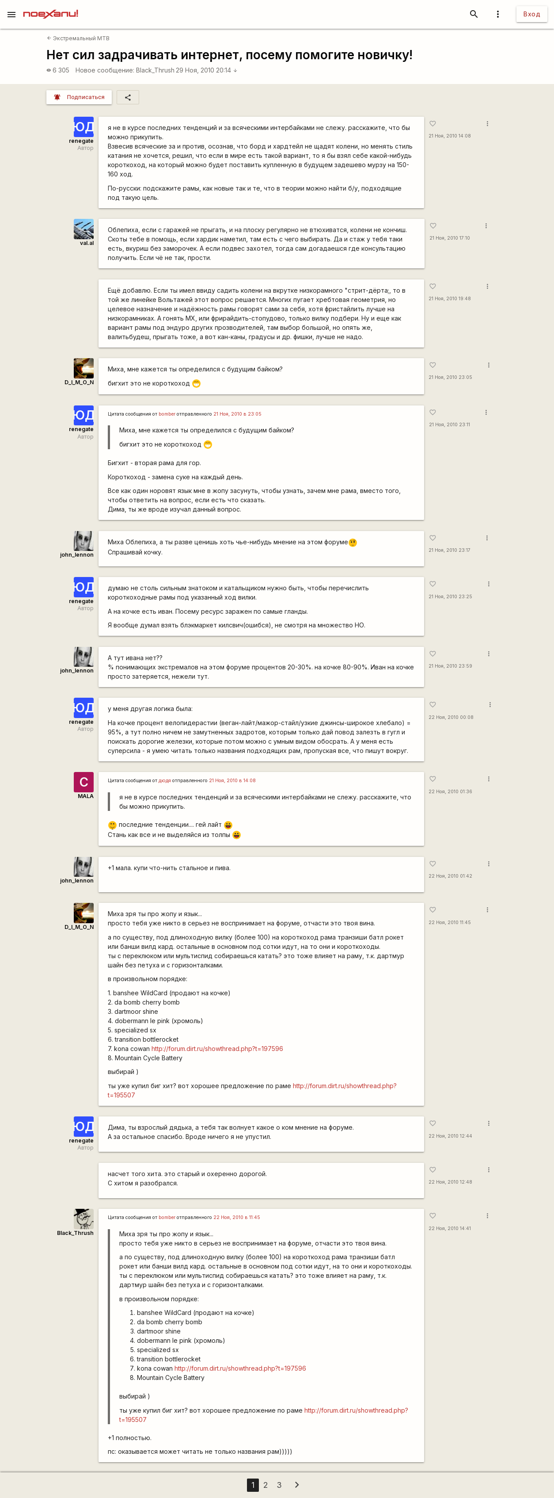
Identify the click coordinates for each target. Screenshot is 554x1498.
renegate (81, 141)
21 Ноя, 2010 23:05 (450, 377)
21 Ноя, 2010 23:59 (450, 666)
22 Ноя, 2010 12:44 (450, 1136)
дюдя (165, 780)
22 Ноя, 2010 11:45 (450, 922)
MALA (86, 796)
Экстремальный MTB (78, 38)
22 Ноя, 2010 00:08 (451, 717)
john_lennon (77, 554)
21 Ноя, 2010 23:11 (449, 425)
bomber (167, 414)
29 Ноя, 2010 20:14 (207, 70)
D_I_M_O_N (79, 382)
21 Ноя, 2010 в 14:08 (232, 780)
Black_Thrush (155, 70)
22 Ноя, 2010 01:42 (450, 876)
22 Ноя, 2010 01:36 (450, 792)
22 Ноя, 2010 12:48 (450, 1182)
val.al (87, 243)
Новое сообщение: (105, 70)
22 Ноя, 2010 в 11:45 (236, 1217)
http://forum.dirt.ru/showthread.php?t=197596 (217, 1048)
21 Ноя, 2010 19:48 (450, 299)
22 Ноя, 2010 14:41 (450, 1228)
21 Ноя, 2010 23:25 (450, 597)
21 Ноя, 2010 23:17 (450, 550)
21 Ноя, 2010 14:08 (450, 136)
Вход (532, 14)
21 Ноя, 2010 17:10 (449, 238)
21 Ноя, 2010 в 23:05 (237, 414)
